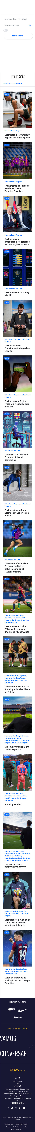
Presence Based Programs (13, 131)
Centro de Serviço (17, 1081)
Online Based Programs (12, 339)
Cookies (8, 1127)
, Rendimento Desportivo (20, 620)
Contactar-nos (17, 1127)
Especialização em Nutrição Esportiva (17, 1091)
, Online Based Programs (18, 680)
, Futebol (22, 678)
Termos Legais (9, 1124)
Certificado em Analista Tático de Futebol (17, 1089)
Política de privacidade (21, 1124)
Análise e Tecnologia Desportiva (15, 676)
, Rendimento (20, 798)
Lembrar (11, 30)
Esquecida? (28, 30)
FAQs (25, 1127)
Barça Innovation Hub (12, 615)
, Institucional (23, 736)
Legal (17, 1083)
